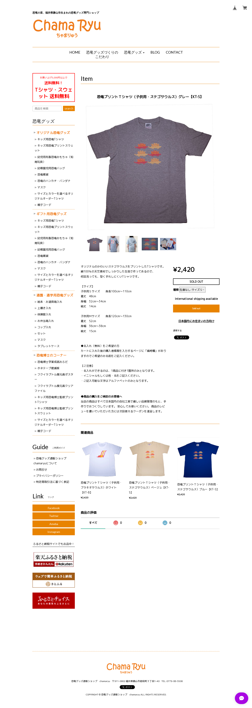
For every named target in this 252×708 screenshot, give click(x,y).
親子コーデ (44, 205)
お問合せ (41, 469)
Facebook (54, 508)
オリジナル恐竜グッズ (53, 132)
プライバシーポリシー (50, 476)
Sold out (196, 308)
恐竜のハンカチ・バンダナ (53, 181)
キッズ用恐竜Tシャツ (50, 139)
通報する (177, 330)
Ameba (53, 524)
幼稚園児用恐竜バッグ (51, 168)
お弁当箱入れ (45, 321)
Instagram (53, 531)
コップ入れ (44, 327)
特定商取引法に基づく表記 (52, 482)
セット (41, 333)
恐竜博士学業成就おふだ (52, 362)
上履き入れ (44, 308)
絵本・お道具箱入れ (49, 302)
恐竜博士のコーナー (51, 355)
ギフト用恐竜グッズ (51, 214)
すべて (93, 523)
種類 (176, 290)
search (69, 108)
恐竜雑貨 (42, 174)
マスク (41, 187)
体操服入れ (44, 314)
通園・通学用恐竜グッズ (54, 295)
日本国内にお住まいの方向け (196, 321)
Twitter (53, 516)
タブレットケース (48, 346)
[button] (134, 52)
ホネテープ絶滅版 (48, 368)
